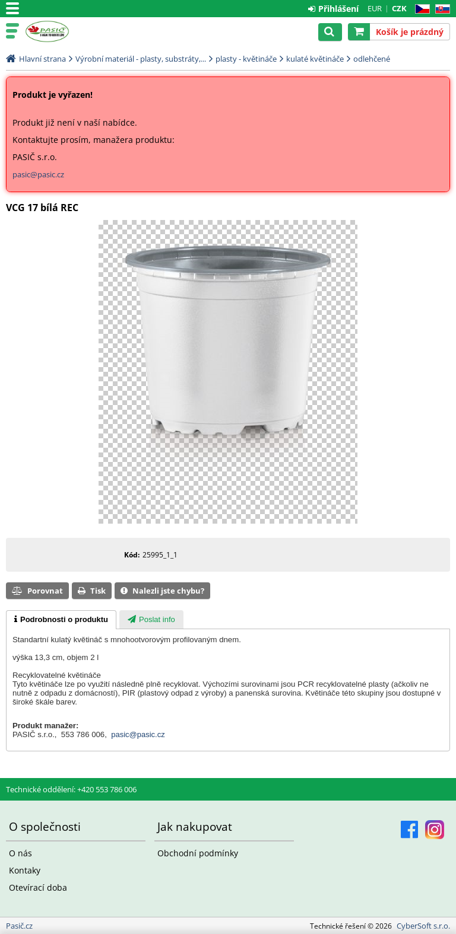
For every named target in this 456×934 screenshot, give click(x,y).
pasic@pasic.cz (38, 174)
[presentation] (61, 620)
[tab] (61, 619)
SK (440, 9)
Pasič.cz (60, 31)
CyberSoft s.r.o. (423, 925)
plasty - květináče (246, 58)
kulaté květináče (315, 58)
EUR (375, 8)
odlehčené (371, 58)
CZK (399, 8)
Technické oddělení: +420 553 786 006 (71, 789)
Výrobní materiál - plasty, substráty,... (140, 58)
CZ (420, 9)
